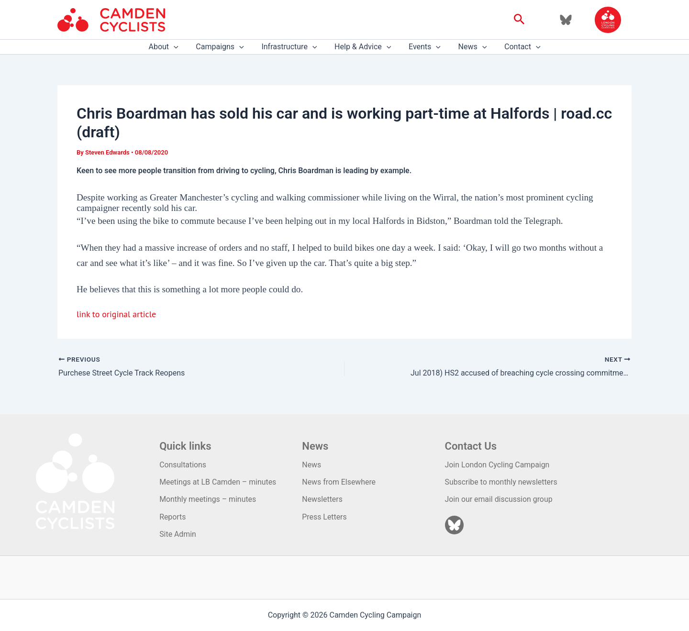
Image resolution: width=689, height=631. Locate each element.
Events (422, 47)
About (170, 47)
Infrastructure (291, 47)
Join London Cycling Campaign (498, 464)
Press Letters (324, 516)
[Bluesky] (566, 20)
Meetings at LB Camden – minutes (218, 482)
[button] (519, 19)
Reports (172, 516)
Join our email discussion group (499, 499)
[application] (180, 47)
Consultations (183, 464)
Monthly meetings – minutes (208, 499)
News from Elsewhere (339, 482)
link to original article (116, 314)
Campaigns (224, 47)
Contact (516, 47)
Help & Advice (362, 47)
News (468, 47)
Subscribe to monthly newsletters (501, 482)
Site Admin (177, 534)
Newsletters (322, 499)
